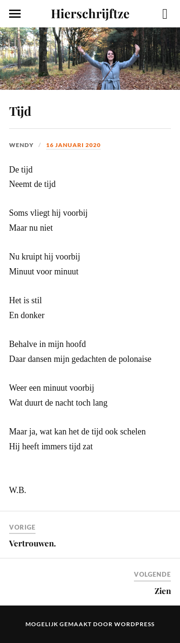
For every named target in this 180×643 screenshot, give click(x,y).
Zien (163, 590)
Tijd (20, 110)
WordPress (134, 624)
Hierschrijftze (90, 13)
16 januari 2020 (73, 144)
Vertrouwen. (32, 543)
